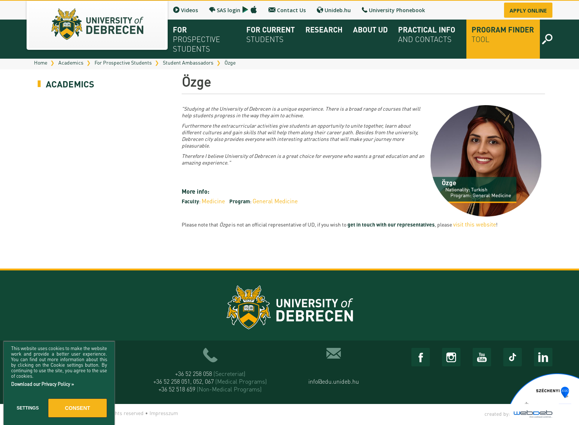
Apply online (528, 10)
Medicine (213, 201)
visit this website (474, 224)
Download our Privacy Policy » (42, 384)
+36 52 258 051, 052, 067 (210, 381)
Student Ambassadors (188, 62)
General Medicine (275, 201)
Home (40, 62)
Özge (230, 62)
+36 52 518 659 (210, 389)
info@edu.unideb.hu (333, 381)
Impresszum (164, 413)
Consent (77, 408)
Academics (70, 62)
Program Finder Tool (503, 34)
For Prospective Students (123, 62)
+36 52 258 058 (210, 373)
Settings (28, 408)
